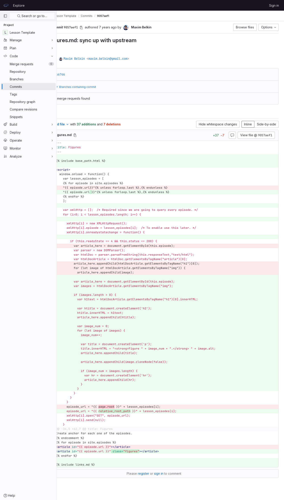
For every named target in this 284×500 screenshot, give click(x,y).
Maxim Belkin (106, 59)
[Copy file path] (107, 135)
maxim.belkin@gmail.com (140, 59)
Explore (19, 5)
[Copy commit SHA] (113, 27)
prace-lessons (71, 16)
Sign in (274, 5)
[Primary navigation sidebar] (5, 16)
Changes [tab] (75, 113)
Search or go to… (32, 16)
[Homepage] (6, 5)
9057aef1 (136, 16)
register (160, 473)
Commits (119, 16)
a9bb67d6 (90, 74)
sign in (175, 473)
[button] (73, 27)
